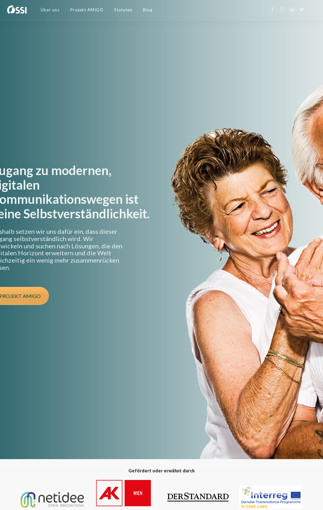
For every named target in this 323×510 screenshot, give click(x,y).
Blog (147, 9)
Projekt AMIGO (86, 9)
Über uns (50, 9)
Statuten (123, 9)
